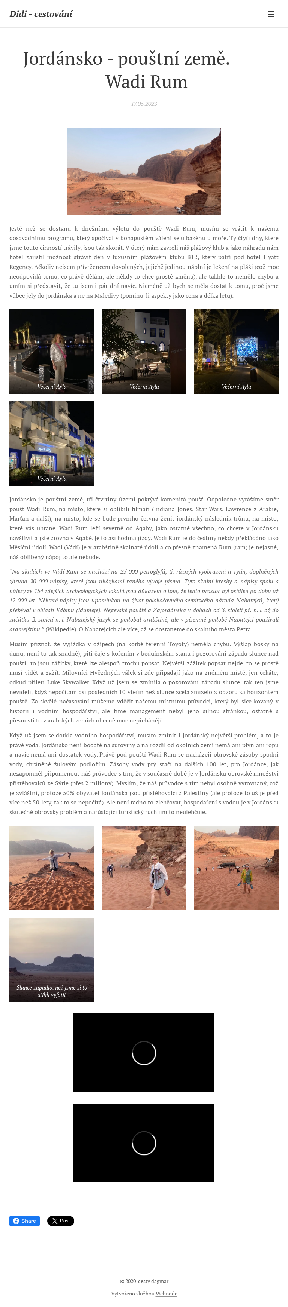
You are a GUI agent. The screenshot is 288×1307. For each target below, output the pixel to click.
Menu (271, 14)
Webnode (166, 1293)
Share (24, 1221)
